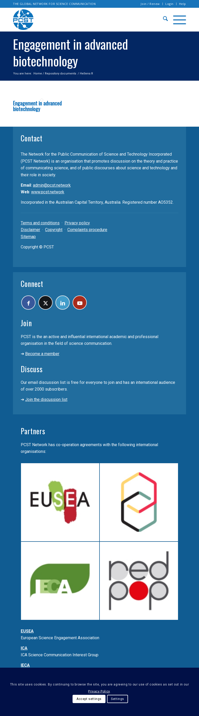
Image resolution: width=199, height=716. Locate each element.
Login (169, 4)
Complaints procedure (87, 229)
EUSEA (27, 631)
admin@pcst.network (52, 185)
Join (26, 323)
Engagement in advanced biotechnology (37, 106)
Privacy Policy (99, 691)
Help (182, 4)
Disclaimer (30, 229)
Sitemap (28, 236)
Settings (117, 699)
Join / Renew (150, 4)
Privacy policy (77, 222)
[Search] (163, 19)
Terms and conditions (40, 222)
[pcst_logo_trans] (23, 19)
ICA (24, 648)
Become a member (42, 353)
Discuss (32, 369)
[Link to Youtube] (80, 302)
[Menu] (177, 19)
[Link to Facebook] (28, 302)
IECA (25, 665)
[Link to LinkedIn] (62, 302)
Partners (33, 431)
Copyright (53, 229)
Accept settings (89, 699)
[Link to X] (45, 302)
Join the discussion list (46, 399)
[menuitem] (150, 4)
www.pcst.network (47, 191)
